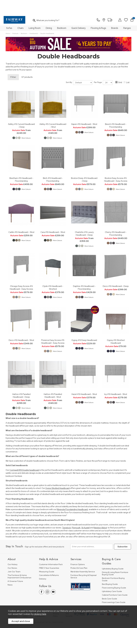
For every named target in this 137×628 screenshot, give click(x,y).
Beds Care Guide (109, 584)
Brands (114, 13)
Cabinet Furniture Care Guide (115, 580)
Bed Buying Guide (110, 570)
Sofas (9, 13)
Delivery (42, 564)
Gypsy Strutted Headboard (57, 474)
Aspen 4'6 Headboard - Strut (84, 109)
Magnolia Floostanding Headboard (72, 495)
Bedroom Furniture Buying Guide (113, 565)
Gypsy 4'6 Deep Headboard (84, 325)
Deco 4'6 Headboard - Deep (116, 271)
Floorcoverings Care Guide (113, 588)
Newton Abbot (100, 513)
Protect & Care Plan (79, 553)
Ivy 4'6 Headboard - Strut (115, 379)
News (10, 570)
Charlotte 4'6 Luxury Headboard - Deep (84, 219)
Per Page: (103, 68)
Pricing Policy (26, 600)
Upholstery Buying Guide (112, 554)
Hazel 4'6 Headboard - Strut (84, 379)
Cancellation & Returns (49, 561)
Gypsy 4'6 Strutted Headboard (116, 327)
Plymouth (76, 513)
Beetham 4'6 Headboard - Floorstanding (21, 165)
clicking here (40, 614)
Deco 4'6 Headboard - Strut (21, 325)
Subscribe (122, 532)
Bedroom (61, 13)
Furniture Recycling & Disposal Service (83, 562)
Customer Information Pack (51, 550)
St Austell (85, 513)
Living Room (35, 13)
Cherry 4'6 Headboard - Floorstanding (115, 219)
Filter (13, 62)
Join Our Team (14, 557)
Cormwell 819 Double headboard (24, 455)
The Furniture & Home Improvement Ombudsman (19, 562)
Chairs (20, 13)
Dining (49, 13)
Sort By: (79, 68)
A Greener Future (15, 567)
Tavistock (66, 513)
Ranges (127, 13)
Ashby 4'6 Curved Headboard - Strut (52, 111)
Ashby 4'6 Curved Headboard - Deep (21, 111)
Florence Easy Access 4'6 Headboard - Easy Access (52, 327)
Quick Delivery (78, 13)
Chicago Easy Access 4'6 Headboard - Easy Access (21, 273)
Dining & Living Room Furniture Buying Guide (115, 559)
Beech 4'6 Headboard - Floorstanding (115, 111)
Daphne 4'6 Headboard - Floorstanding (84, 273)
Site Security (69, 600)
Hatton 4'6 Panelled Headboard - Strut (53, 381)
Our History (12, 550)
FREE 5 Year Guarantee (49, 553)
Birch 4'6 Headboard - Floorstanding (53, 165)
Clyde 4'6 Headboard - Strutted (52, 273)
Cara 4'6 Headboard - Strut (53, 217)
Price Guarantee (12, 600)
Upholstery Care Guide (112, 577)
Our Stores (12, 553)
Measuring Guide (46, 557)
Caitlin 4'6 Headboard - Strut (21, 217)
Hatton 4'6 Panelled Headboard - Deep (21, 381)
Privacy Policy (56, 600)
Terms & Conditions (39, 600)
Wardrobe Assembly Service (83, 557)
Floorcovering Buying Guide (114, 573)
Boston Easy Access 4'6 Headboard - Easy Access (115, 165)
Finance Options (78, 550)
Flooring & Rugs (98, 13)
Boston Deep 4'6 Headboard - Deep (84, 165)
